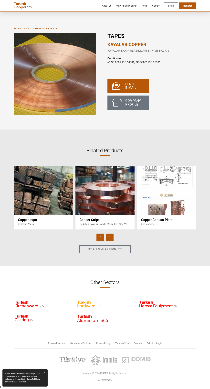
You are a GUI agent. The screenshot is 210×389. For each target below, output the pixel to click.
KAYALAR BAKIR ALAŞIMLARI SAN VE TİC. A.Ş (138, 50)
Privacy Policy (103, 343)
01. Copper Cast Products (42, 28)
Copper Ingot (27, 220)
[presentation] (100, 237)
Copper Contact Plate (156, 220)
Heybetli (149, 224)
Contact (138, 343)
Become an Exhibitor (80, 343)
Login (171, 5)
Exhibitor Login (154, 343)
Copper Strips (90, 220)
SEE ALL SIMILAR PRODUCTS (105, 249)
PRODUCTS (19, 28)
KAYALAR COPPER (126, 44)
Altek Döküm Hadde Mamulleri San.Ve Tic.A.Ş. (110, 224)
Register (187, 5)
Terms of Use (122, 343)
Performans (106, 380)
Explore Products (56, 343)
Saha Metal (27, 224)
